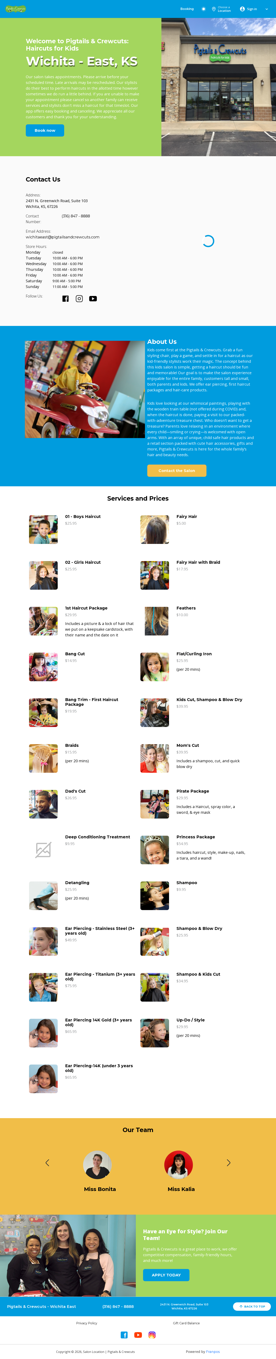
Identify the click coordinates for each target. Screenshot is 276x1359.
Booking (187, 9)
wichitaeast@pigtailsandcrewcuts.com (63, 237)
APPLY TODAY (166, 1275)
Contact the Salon (177, 470)
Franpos (213, 1352)
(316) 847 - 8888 (76, 216)
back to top (252, 1306)
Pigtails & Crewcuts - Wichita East (41, 1306)
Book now (45, 130)
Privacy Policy (86, 1323)
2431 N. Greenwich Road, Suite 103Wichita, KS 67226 (184, 1306)
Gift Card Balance (186, 1323)
